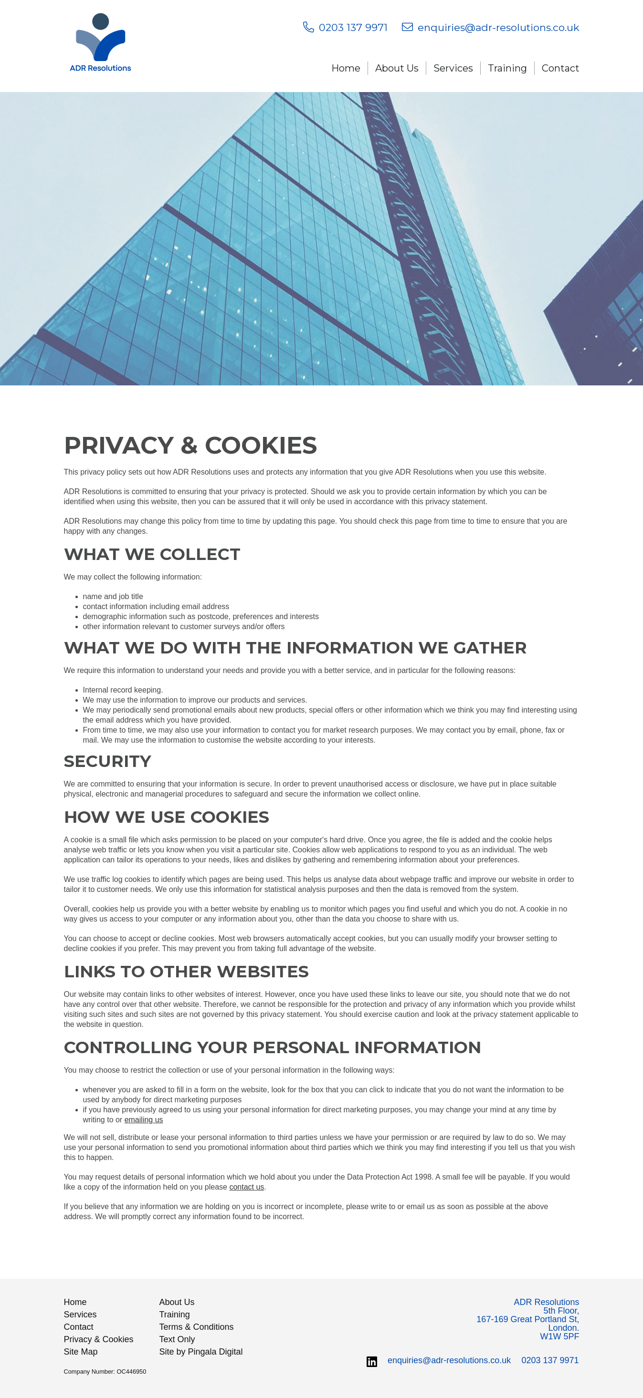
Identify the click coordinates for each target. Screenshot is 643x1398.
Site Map (81, 1352)
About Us (397, 68)
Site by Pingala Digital (201, 1352)
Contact (561, 68)
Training (507, 68)
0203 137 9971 (550, 1360)
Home (345, 68)
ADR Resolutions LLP (100, 46)
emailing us (144, 1120)
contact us (246, 1187)
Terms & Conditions (196, 1327)
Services (453, 68)
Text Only (177, 1339)
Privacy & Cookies (99, 1339)
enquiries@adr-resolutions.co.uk (449, 1360)
